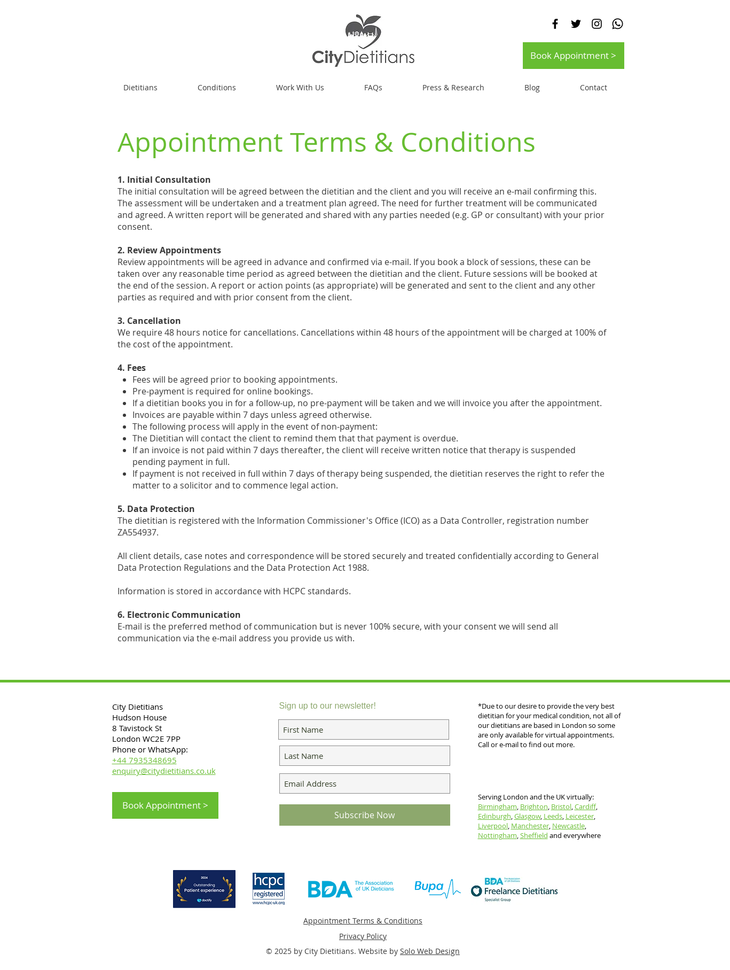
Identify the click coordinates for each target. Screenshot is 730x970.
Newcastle (568, 826)
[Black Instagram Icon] (596, 23)
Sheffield (534, 835)
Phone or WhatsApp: (150, 749)
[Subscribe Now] (364, 815)
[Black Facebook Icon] (555, 23)
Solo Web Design (430, 951)
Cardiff (585, 806)
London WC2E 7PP (146, 738)
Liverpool (493, 826)
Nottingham (497, 835)
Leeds (553, 816)
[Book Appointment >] (573, 55)
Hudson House (140, 717)
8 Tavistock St (137, 728)
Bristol (561, 806)
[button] (300, 87)
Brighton (534, 806)
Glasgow (527, 816)
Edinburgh (494, 816)
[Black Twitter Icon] (576, 23)
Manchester (530, 826)
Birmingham (497, 806)
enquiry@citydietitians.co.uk (164, 770)
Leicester (580, 816)
